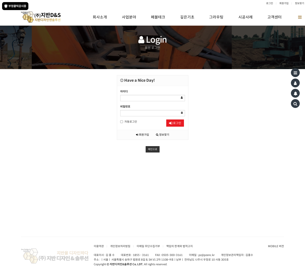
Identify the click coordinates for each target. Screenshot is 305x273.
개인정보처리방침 (120, 246)
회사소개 (100, 17)
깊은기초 (187, 17)
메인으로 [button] (152, 149)
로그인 (269, 3)
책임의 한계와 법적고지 (179, 246)
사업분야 (129, 17)
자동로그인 (128, 121)
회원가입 (284, 3)
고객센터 (274, 17)
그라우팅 (216, 17)
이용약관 (99, 246)
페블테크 (158, 17)
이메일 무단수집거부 (148, 246)
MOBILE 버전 (276, 246)
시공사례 (245, 17)
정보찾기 (299, 3)
